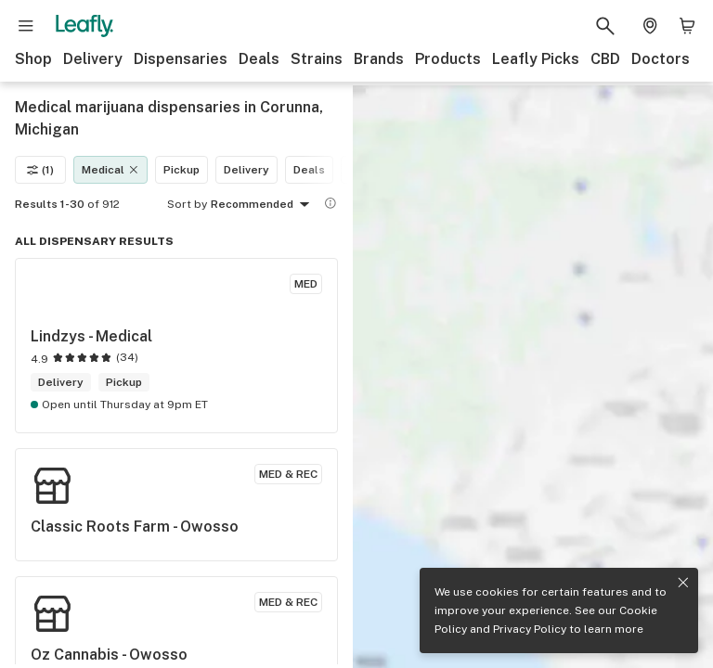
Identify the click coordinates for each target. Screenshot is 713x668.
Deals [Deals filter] (309, 169)
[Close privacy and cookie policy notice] (683, 582)
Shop (33, 59)
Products (448, 59)
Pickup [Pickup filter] (181, 169)
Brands (379, 59)
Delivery (93, 59)
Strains (317, 59)
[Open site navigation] (26, 26)
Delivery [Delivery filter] (246, 169)
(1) (40, 169)
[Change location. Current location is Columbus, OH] (650, 26)
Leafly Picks (535, 59)
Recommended (263, 205)
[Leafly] (84, 26)
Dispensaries (180, 59)
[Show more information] (330, 203)
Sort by (187, 204)
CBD (605, 59)
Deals (259, 59)
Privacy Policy (529, 629)
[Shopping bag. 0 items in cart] (687, 26)
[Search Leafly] (605, 26)
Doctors (660, 59)
